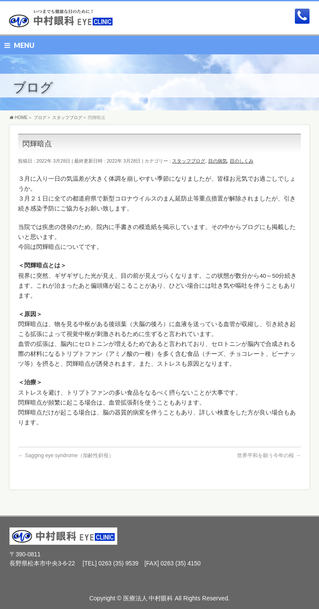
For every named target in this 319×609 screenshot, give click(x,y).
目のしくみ (241, 160)
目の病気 (217, 160)
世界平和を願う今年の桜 (268, 455)
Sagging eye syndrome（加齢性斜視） (66, 455)
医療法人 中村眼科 (148, 598)
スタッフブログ (188, 160)
